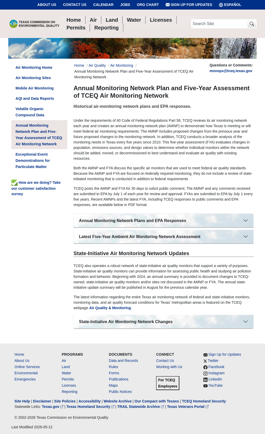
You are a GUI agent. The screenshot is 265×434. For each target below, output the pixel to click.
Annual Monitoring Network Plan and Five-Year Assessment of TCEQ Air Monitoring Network (39, 134)
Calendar (103, 5)
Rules (113, 367)
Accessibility (90, 401)
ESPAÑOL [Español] (230, 5)
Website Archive (118, 401)
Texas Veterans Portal (188, 407)
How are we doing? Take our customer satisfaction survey (36, 188)
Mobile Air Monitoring (35, 88)
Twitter (213, 361)
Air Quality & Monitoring (110, 308)
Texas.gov (53, 407)
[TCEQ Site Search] (251, 24)
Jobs (125, 5)
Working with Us (169, 367)
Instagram (217, 373)
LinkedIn (215, 379)
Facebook (216, 367)
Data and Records (123, 361)
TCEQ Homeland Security (204, 401)
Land (66, 367)
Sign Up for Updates (189, 5)
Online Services (27, 367)
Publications (119, 379)
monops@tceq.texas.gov (231, 71)
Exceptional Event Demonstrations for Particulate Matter (33, 160)
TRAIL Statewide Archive (141, 407)
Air (64, 361)
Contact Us (74, 5)
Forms (114, 373)
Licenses (69, 385)
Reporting (69, 392)
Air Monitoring (121, 65)
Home (19, 354)
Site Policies (65, 401)
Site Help (22, 401)
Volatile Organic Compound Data (30, 112)
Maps (113, 385)
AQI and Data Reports (35, 98)
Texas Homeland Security (91, 407)
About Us (46, 5)
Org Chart (148, 5)
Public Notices (120, 392)
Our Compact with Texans (157, 401)
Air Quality (97, 65)
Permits (68, 379)
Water (66, 373)
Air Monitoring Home (34, 67)
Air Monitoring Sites (33, 78)
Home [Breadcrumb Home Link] (79, 65)
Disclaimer (42, 401)
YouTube (215, 385)
